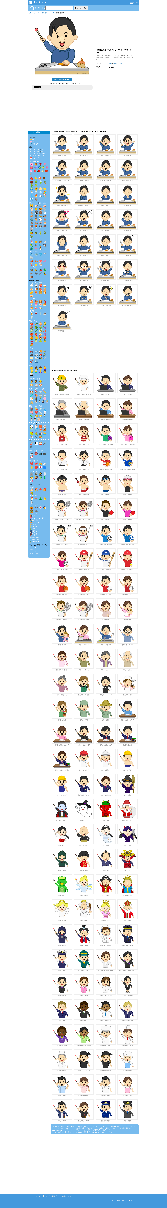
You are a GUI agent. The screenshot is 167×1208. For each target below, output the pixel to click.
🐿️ (36, 222)
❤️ (36, 412)
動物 (30, 203)
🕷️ (36, 511)
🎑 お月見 (33, 533)
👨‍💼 (32, 381)
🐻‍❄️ (45, 212)
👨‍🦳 (36, 371)
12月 (34, 156)
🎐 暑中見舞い (35, 539)
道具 (42, 451)
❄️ (40, 192)
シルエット (34, 551)
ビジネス (32, 379)
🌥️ (32, 192)
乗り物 (31, 348)
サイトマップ (35, 1196)
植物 (34, 161)
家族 (30, 365)
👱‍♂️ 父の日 (33, 526)
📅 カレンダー (35, 158)
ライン (35, 547)
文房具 (37, 389)
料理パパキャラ (49, 13)
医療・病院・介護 (35, 406)
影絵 (44, 203)
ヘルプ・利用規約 (51, 1196)
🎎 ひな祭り (34, 520)
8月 (42, 151)
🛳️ (36, 361)
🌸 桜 (32, 142)
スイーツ (33, 298)
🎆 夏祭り (33, 531)
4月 (38, 149)
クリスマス (34, 496)
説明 (43, 13)
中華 (41, 283)
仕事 (38, 379)
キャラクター (34, 471)
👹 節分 (33, 516)
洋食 (36, 283)
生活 (35, 365)
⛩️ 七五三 (33, 535)
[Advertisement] (115, 31)
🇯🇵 (40, 467)
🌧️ (36, 192)
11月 (43, 154)
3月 (34, 149)
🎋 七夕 (33, 529)
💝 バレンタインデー (37, 518)
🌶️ (45, 330)
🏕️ (40, 436)
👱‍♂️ (32, 371)
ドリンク (33, 311)
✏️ (45, 391)
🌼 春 (32, 139)
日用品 (36, 451)
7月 (38, 151)
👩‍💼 (36, 381)
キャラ (35, 203)
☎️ (36, 453)
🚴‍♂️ (45, 354)
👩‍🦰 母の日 (33, 524)
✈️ (45, 357)
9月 (34, 154)
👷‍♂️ (40, 381)
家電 (30, 451)
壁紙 (31, 549)
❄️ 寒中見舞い (35, 537)
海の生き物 (34, 251)
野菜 (30, 321)
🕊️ (45, 241)
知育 (42, 389)
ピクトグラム (34, 554)
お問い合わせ (66, 1196)
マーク (39, 461)
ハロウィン (34, 505)
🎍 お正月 (33, 514)
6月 (34, 151)
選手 (38, 424)
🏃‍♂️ (40, 398)
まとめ (134, 2)
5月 (42, 149)
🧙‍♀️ (45, 507)
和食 (31, 283)
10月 (39, 154)
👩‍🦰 (45, 368)
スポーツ (32, 424)
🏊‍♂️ (45, 433)
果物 (35, 321)
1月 (39, 156)
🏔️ (40, 195)
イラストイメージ (34, 13)
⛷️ (32, 436)
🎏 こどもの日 (35, 144)
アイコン (32, 461)
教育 (30, 389)
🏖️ (45, 195)
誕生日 (32, 487)
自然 (38, 161)
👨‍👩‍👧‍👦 (32, 374)
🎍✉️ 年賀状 (34, 542)
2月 (43, 156)
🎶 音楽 (32, 440)
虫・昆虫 (33, 267)
